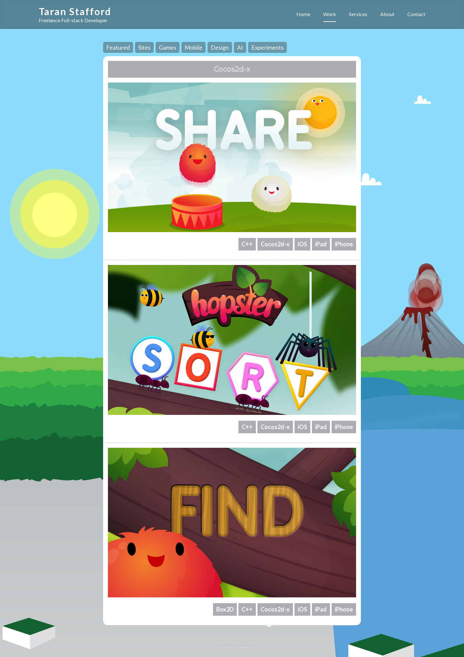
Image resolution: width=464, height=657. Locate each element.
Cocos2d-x (275, 244)
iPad (321, 244)
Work (329, 14)
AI (240, 47)
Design (220, 47)
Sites (144, 47)
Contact (416, 14)
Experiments (267, 47)
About (387, 14)
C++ (247, 244)
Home (303, 14)
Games (167, 47)
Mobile (193, 47)
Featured (118, 47)
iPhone (344, 244)
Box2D (225, 609)
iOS (302, 244)
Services (358, 14)
